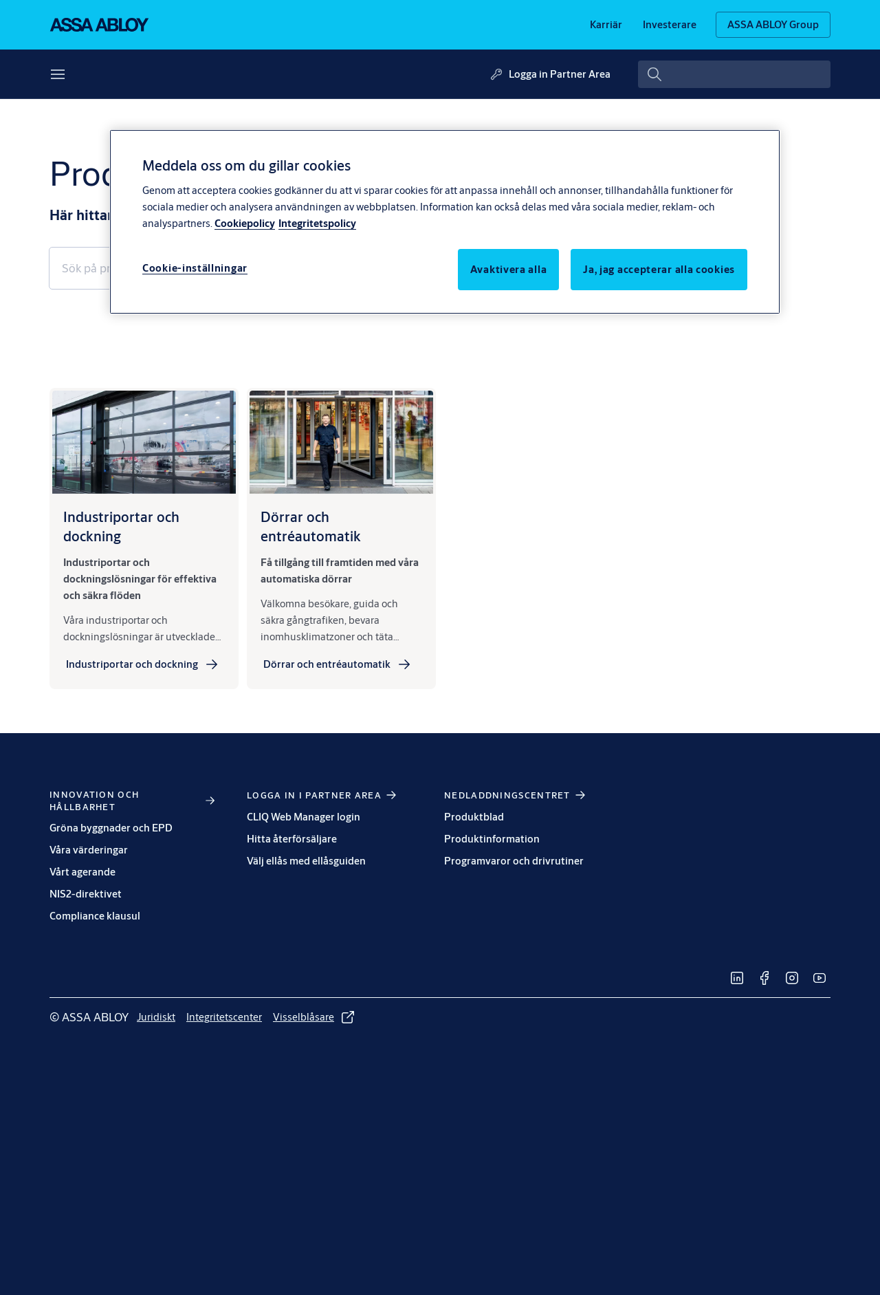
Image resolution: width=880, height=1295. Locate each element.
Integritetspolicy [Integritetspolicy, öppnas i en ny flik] (317, 223)
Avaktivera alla (508, 269)
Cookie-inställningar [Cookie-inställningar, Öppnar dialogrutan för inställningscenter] (195, 267)
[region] (444, 221)
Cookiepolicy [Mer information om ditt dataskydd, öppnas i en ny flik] (244, 223)
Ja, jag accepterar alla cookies (659, 269)
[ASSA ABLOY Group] (773, 25)
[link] (606, 25)
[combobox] (734, 74)
